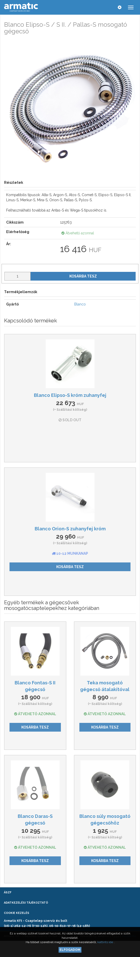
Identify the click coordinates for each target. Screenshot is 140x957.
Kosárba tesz (83, 276)
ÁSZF (7, 892)
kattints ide (105, 942)
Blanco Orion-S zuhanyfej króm (70, 528)
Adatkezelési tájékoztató (26, 902)
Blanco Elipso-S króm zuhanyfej (70, 395)
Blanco (80, 304)
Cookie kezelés (16, 913)
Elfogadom (70, 950)
